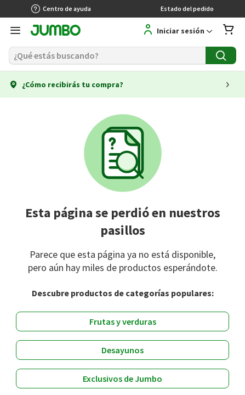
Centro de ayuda (61, 8)
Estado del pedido (187, 8)
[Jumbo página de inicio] (56, 32)
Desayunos (122, 350)
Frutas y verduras (122, 321)
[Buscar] (107, 55)
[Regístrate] (165, 30)
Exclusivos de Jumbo (122, 378)
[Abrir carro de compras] (228, 30)
